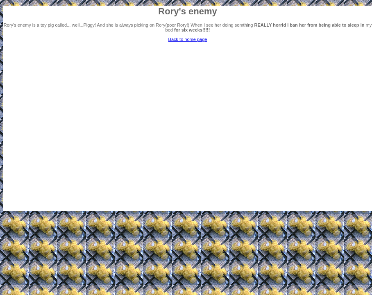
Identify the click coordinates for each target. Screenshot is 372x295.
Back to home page (187, 39)
